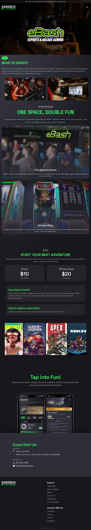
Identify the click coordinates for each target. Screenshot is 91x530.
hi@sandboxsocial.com (24, 466)
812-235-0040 (22, 463)
